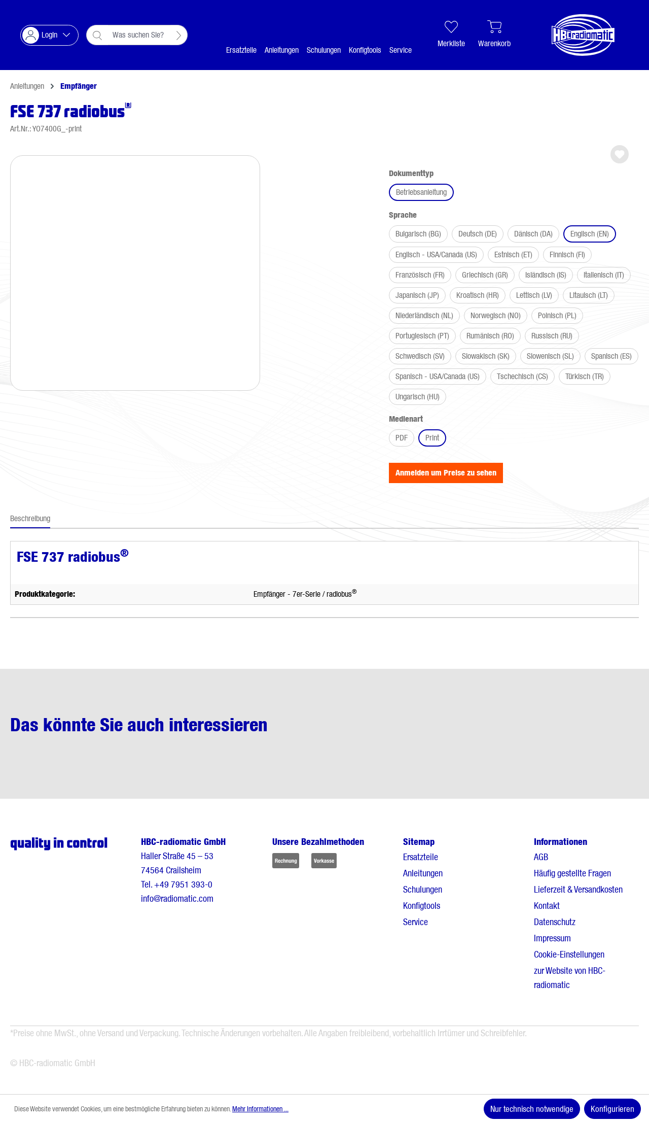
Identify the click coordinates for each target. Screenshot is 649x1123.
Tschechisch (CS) (522, 376)
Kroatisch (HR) (477, 295)
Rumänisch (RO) (490, 336)
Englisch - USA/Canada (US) (436, 254)
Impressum (552, 938)
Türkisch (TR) (584, 376)
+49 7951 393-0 (183, 884)
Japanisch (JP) (417, 295)
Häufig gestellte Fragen (572, 873)
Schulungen (422, 889)
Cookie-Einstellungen (569, 954)
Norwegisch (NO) (496, 315)
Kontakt (547, 905)
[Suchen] (179, 35)
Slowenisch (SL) (550, 356)
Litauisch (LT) (588, 295)
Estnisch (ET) (513, 254)
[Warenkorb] (494, 35)
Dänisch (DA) (533, 234)
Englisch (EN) (589, 234)
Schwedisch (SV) (420, 356)
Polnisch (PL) (557, 315)
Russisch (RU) (551, 336)
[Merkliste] (451, 35)
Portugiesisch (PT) (422, 336)
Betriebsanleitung (421, 192)
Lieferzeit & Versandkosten (578, 889)
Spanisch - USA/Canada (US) (437, 376)
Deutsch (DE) (477, 234)
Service (415, 921)
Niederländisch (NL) (424, 315)
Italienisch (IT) (604, 275)
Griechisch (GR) (485, 275)
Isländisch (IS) (545, 275)
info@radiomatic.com (177, 898)
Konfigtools (421, 905)
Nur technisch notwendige (531, 1109)
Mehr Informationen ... (260, 1109)
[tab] (30, 519)
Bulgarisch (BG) (418, 234)
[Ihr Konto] (49, 35)
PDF (401, 438)
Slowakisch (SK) (486, 356)
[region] (135, 269)
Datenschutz (554, 921)
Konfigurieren (612, 1109)
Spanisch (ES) (611, 356)
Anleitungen (423, 873)
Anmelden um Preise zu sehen (445, 473)
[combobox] (139, 35)
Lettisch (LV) (534, 295)
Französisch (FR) (420, 275)
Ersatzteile (420, 857)
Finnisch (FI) (567, 254)
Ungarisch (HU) (417, 396)
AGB (541, 857)
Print (432, 438)
